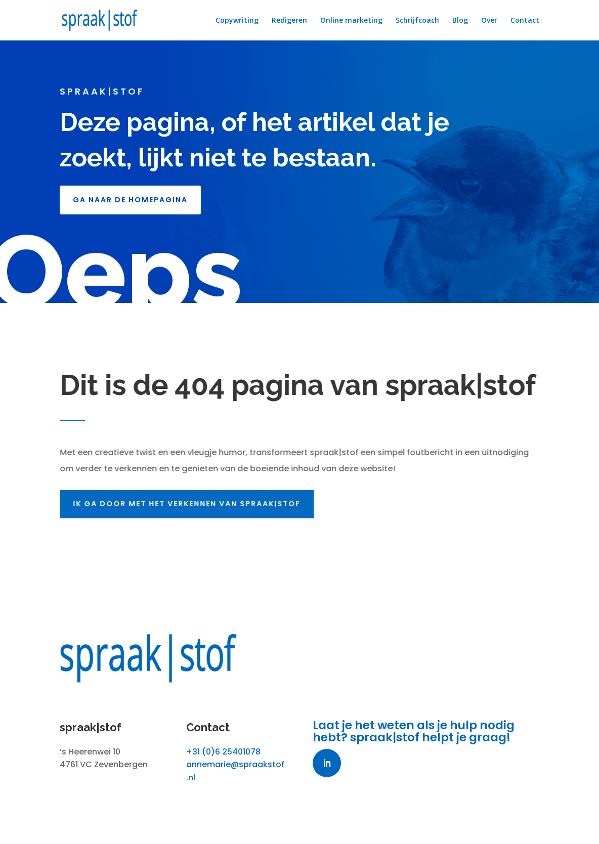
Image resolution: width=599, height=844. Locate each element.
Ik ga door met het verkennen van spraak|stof (189, 504)
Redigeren (289, 21)
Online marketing (351, 21)
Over (489, 21)
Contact (524, 21)
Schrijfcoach (417, 21)
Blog (460, 21)
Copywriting (237, 21)
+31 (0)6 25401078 (223, 752)
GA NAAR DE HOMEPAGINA (130, 200)
